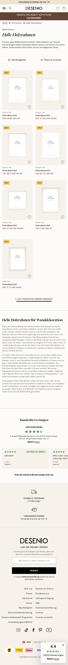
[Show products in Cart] (64, 8)
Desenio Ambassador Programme (17, 617)
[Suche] (10, 8)
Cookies (39, 612)
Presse (29, 593)
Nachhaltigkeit (25, 608)
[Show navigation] (4, 8)
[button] (53, 652)
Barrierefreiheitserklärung (20, 612)
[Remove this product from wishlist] (29, 107)
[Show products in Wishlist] (58, 8)
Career (29, 603)
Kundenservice (43, 593)
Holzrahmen (16, 23)
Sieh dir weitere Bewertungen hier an (34, 474)
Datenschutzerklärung (31, 577)
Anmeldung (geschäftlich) (20, 622)
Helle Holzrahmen (34, 23)
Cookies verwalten (44, 617)
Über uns (28, 589)
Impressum (27, 598)
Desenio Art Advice (44, 589)
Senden (34, 570)
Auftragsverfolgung (45, 598)
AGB (38, 603)
